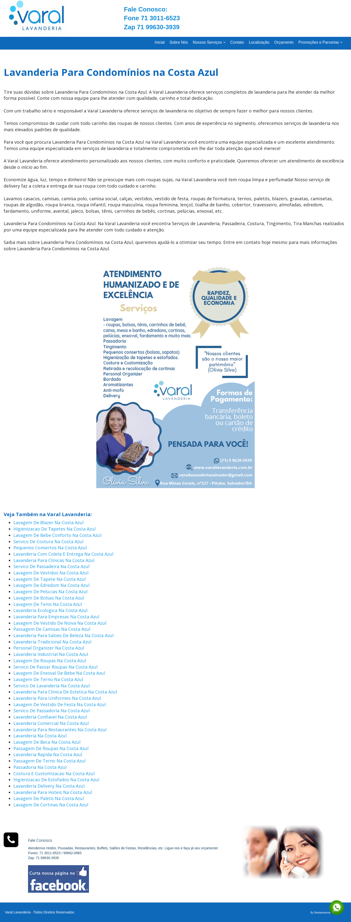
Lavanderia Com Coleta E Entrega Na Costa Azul (63, 554)
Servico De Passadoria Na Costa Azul (51, 710)
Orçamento (283, 42)
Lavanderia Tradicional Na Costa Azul (52, 642)
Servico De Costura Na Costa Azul (48, 541)
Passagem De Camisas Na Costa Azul (51, 629)
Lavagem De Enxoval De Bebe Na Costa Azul (59, 673)
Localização (259, 42)
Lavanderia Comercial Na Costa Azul (51, 723)
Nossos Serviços (209, 42)
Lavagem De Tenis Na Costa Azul (47, 604)
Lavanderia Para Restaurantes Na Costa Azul (60, 729)
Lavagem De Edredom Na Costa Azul (51, 585)
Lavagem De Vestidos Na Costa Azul (50, 573)
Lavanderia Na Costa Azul (40, 736)
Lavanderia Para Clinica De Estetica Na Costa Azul (65, 692)
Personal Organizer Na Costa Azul (48, 648)
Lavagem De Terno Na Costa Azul (48, 679)
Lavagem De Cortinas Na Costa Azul (50, 805)
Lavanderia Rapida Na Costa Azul (47, 754)
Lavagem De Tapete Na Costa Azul (49, 579)
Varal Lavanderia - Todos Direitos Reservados (39, 912)
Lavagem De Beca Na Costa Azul (46, 742)
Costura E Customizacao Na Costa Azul (54, 773)
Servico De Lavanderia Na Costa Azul (51, 686)
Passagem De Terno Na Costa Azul (49, 761)
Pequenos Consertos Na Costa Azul (50, 548)
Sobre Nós (178, 42)
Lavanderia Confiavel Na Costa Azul (50, 717)
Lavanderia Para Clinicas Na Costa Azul (53, 560)
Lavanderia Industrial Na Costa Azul (50, 654)
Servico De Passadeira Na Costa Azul (51, 566)
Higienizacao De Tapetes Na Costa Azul (54, 529)
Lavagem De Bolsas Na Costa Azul (48, 598)
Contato (237, 42)
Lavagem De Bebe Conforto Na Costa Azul (57, 535)
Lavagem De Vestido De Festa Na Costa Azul (59, 704)
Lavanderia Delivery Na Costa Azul (49, 786)
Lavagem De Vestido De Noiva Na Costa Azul (59, 623)
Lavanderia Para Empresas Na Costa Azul (56, 617)
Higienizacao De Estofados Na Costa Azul (56, 779)
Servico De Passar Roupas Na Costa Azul (55, 667)
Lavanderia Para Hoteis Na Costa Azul (52, 792)
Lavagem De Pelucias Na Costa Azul (50, 591)
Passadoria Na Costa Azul (40, 767)
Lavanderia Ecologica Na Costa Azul (50, 610)
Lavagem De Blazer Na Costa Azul (48, 522)
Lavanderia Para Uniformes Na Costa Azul (57, 698)
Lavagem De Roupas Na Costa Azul (49, 660)
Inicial (160, 42)
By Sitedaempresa (321, 912)
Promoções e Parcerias (320, 42)
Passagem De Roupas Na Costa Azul (50, 748)
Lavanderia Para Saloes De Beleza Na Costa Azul (63, 635)
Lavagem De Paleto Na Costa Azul (48, 798)
